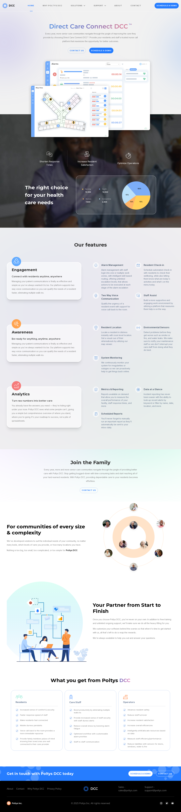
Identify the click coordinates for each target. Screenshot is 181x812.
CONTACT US (77, 50)
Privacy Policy (54, 788)
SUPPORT (100, 5)
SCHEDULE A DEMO (167, 5)
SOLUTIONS (78, 5)
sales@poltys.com (127, 790)
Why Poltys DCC (35, 788)
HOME (31, 5)
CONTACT (136, 5)
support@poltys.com (156, 790)
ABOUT (118, 5)
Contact (20, 788)
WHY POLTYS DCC (52, 5)
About (10, 788)
